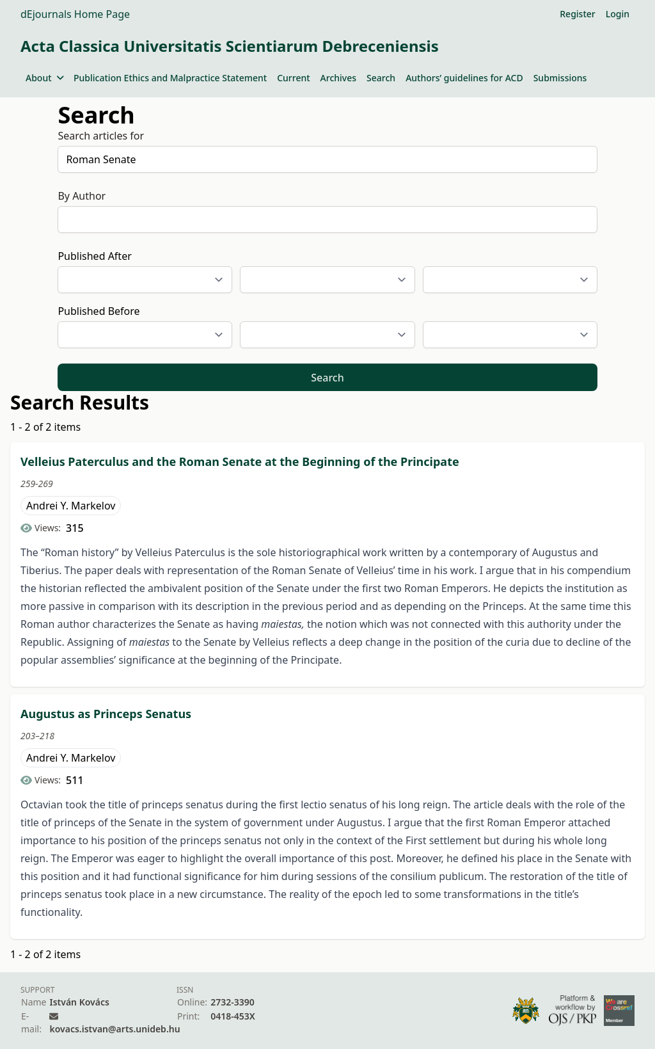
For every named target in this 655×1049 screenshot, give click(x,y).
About (44, 78)
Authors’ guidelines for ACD (464, 78)
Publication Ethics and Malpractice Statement (170, 78)
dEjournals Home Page (75, 14)
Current (293, 78)
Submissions (560, 78)
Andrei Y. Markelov (70, 506)
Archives (338, 78)
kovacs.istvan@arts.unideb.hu (114, 1029)
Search (381, 78)
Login (617, 14)
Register (577, 14)
